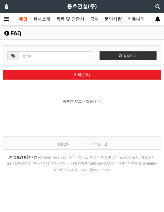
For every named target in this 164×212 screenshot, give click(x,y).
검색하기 (128, 55)
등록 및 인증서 (70, 19)
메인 (23, 19)
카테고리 (82, 74)
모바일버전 (98, 143)
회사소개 (41, 19)
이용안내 (63, 143)
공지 (94, 19)
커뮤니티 (136, 19)
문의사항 (113, 19)
